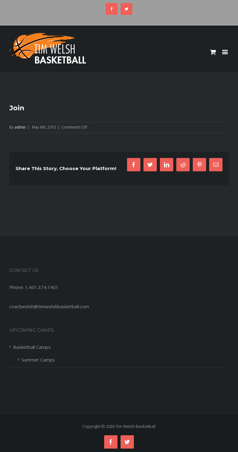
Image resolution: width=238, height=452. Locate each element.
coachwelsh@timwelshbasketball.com (49, 306)
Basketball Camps (32, 347)
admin (20, 127)
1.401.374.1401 (42, 287)
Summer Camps (38, 360)
